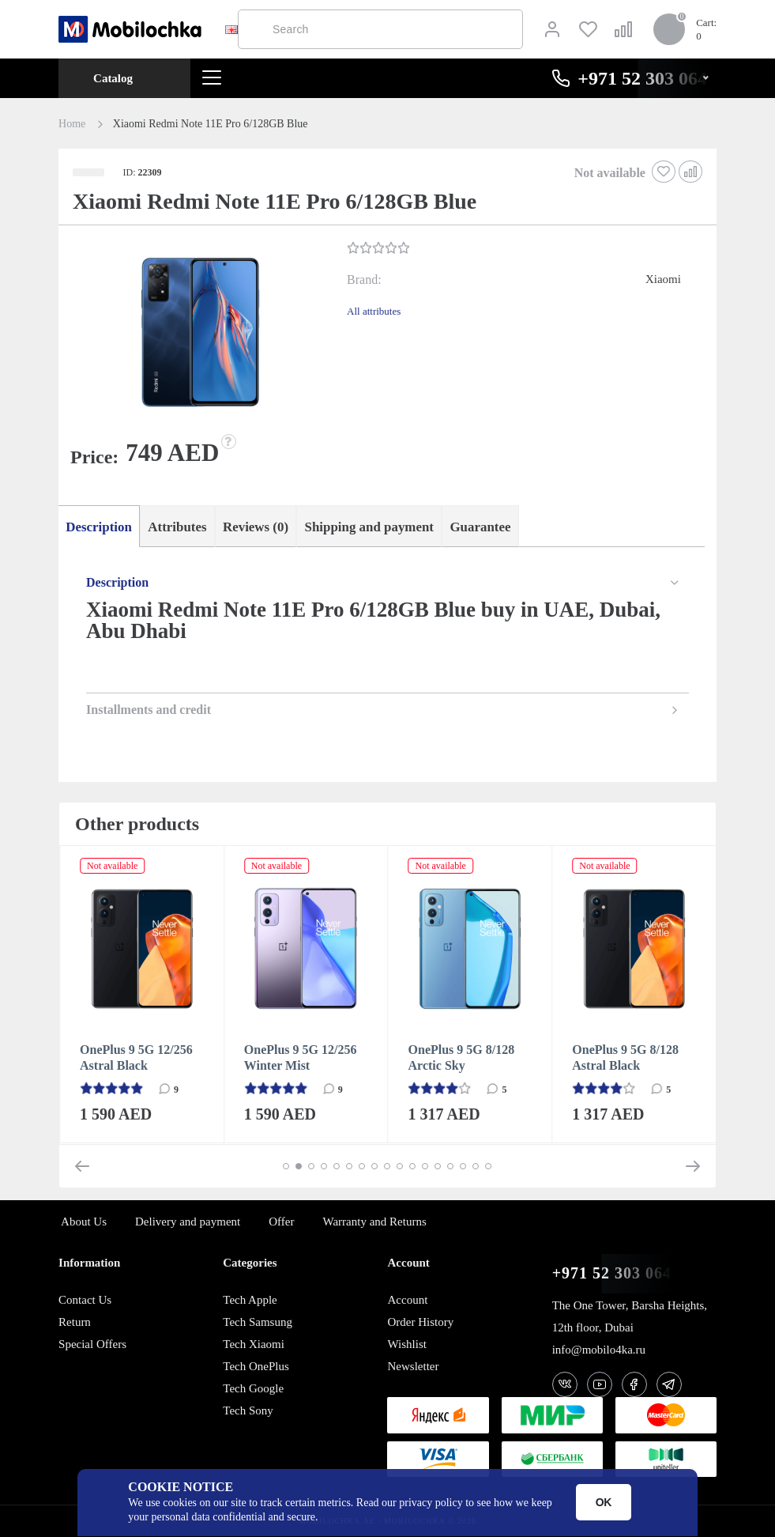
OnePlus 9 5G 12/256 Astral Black (136, 1058)
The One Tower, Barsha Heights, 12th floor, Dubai (629, 1316)
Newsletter (412, 1366)
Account (407, 1299)
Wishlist (406, 1344)
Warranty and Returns (374, 1221)
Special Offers (92, 1344)
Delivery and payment (187, 1221)
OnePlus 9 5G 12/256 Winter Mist (300, 1058)
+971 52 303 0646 (616, 1273)
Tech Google (253, 1388)
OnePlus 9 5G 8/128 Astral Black (625, 1058)
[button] (201, 334)
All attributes (374, 311)
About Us (84, 1221)
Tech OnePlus (256, 1366)
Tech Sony (248, 1410)
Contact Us (84, 1299)
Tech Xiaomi (253, 1344)
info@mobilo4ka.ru (598, 1349)
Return (74, 1322)
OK (604, 1502)
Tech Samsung (257, 1322)
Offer (281, 1221)
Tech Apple (250, 1299)
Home (71, 124)
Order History (420, 1322)
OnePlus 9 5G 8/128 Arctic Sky (461, 1058)
